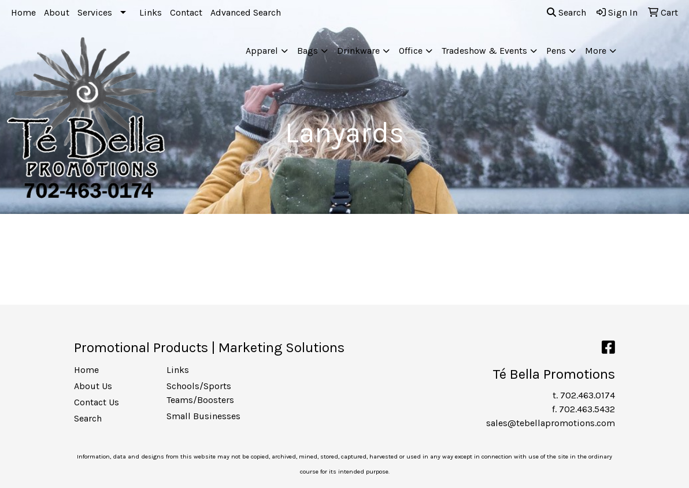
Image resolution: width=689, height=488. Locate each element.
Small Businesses (203, 416)
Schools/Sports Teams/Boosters (200, 392)
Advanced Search (245, 12)
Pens (556, 50)
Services (94, 12)
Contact (186, 12)
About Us (93, 385)
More (595, 50)
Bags (307, 50)
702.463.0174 (587, 395)
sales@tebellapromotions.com (550, 422)
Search (566, 12)
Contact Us (96, 402)
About (56, 12)
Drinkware (358, 50)
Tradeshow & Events (484, 50)
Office (411, 50)
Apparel (262, 50)
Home (23, 12)
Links (150, 12)
